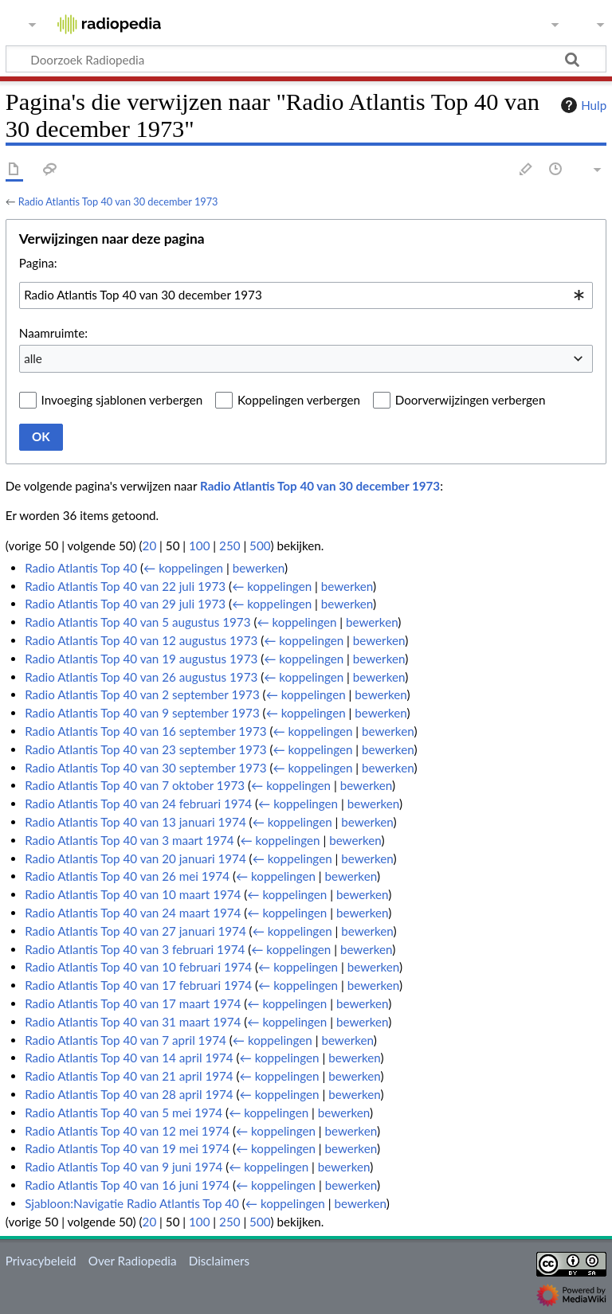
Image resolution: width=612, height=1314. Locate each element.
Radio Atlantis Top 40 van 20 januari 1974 (135, 858)
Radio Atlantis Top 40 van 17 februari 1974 (138, 985)
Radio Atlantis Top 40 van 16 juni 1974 (127, 1185)
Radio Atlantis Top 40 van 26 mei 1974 (127, 876)
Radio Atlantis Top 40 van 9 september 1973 (142, 713)
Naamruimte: (53, 333)
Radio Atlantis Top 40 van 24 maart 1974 (133, 912)
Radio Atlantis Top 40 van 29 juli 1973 (125, 603)
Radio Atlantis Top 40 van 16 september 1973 (145, 731)
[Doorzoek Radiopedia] (306, 59)
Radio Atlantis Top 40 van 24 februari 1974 (138, 803)
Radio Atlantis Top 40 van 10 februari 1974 (138, 967)
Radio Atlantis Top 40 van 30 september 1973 (145, 768)
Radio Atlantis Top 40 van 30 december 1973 (118, 201)
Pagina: (38, 263)
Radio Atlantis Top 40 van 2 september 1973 (142, 694)
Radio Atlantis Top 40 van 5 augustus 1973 (137, 622)
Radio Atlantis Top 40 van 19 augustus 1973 (141, 658)
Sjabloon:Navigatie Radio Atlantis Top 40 (132, 1203)
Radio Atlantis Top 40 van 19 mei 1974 (127, 1148)
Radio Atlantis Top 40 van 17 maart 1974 (133, 1003)
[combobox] (306, 295)
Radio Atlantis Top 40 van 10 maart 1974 (133, 894)
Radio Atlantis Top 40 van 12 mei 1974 (127, 1131)
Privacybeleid (41, 1260)
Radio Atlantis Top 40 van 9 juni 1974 (123, 1167)
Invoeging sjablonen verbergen (122, 400)
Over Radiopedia (132, 1260)
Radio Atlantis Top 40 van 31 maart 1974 (133, 1022)
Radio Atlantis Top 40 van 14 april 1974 (129, 1057)
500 (259, 545)
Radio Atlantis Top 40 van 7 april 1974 (125, 1040)
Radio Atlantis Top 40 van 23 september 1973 (145, 749)
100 (199, 545)
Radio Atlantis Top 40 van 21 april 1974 (129, 1076)
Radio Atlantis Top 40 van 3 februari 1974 (135, 949)
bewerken (258, 568)
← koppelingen (183, 568)
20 (150, 545)
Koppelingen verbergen (298, 400)
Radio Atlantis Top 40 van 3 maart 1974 (129, 840)
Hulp (581, 105)
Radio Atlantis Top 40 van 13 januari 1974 (135, 822)
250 (229, 545)
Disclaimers (219, 1260)
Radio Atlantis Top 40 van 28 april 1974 (129, 1094)
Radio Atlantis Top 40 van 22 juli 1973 (125, 586)
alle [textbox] (33, 358)
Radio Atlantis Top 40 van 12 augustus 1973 (141, 640)
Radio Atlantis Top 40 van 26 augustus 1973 (141, 677)
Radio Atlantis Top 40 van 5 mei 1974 (123, 1112)
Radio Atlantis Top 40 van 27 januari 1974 (135, 931)
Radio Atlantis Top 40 (81, 568)
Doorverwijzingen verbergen (470, 400)
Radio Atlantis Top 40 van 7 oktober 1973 (135, 785)
